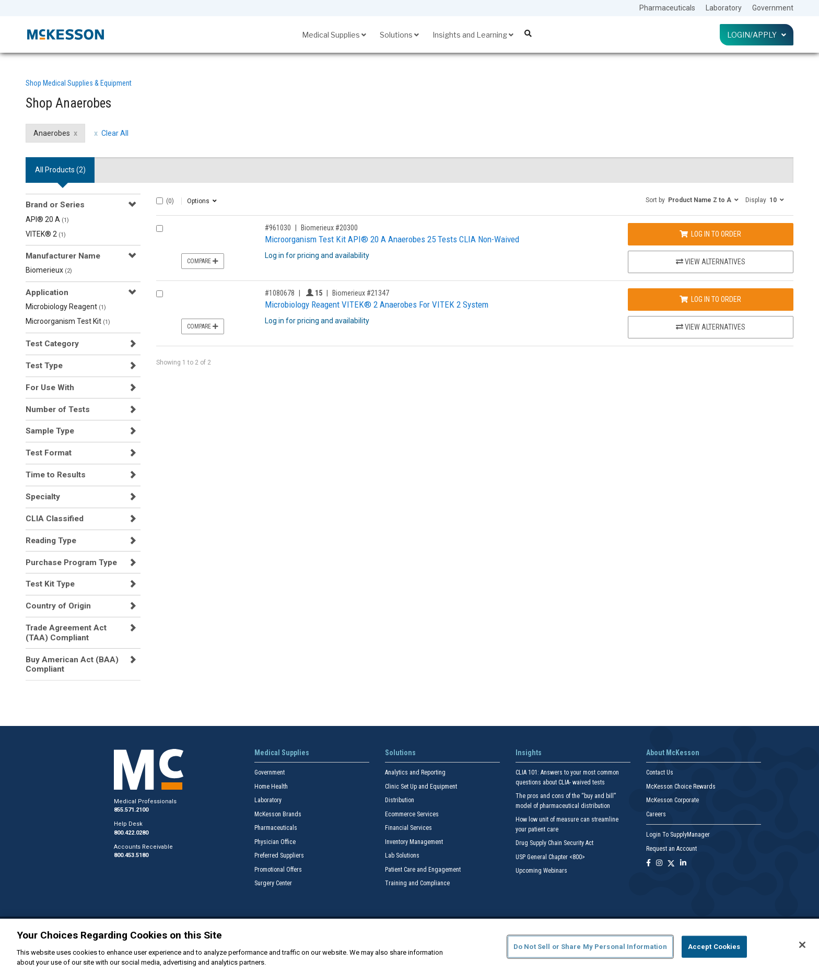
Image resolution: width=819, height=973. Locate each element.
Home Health (271, 786)
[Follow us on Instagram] (659, 864)
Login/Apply (756, 34)
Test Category (52, 343)
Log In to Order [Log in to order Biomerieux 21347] (710, 299)
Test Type (44, 365)
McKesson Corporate (672, 800)
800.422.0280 (131, 832)
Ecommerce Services (412, 814)
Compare (202, 261)
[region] (409, 946)
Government (772, 8)
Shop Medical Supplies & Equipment (79, 83)
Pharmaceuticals (667, 8)
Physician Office (275, 842)
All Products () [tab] (60, 170)
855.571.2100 (131, 809)
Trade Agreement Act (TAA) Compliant (66, 632)
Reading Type (51, 540)
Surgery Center (273, 883)
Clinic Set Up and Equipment (421, 786)
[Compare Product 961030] (159, 228)
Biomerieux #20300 (329, 228)
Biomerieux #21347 (360, 293)
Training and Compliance (417, 883)
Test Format (49, 453)
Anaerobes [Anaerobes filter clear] (51, 133)
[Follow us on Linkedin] (683, 864)
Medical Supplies (334, 34)
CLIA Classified (55, 518)
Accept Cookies (714, 947)
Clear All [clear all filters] (114, 133)
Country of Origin (58, 606)
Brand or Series (55, 204)
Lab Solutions (402, 855)
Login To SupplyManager (678, 834)
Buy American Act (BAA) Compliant (72, 664)
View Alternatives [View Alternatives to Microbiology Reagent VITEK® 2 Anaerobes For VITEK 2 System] (710, 327)
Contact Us (659, 772)
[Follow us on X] (671, 864)
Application (47, 292)
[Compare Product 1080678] (159, 293)
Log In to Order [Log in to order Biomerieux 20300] (710, 234)
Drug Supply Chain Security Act (554, 843)
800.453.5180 (131, 855)
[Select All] (159, 200)
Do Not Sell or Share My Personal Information (590, 947)
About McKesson (672, 752)
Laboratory (724, 8)
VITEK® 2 (46, 234)
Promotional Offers (278, 869)
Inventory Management (414, 842)
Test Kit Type (50, 584)
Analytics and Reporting (415, 772)
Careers (656, 814)
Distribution (399, 800)
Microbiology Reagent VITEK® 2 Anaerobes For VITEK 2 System (376, 304)
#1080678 (280, 293)
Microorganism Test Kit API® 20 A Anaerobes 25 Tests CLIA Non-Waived (392, 239)
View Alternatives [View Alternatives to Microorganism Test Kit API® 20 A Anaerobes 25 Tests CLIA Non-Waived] (710, 261)
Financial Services (408, 827)
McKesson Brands (277, 814)
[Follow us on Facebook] (648, 864)
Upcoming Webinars (541, 870)
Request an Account (671, 848)
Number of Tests (58, 409)
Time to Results (56, 474)
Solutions (399, 34)
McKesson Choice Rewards (681, 786)
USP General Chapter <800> (550, 857)
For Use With (50, 387)
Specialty (43, 496)
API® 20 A (47, 219)
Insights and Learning (472, 34)
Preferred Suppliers (279, 855)
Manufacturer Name (63, 256)
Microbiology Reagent (66, 306)
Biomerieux (49, 270)
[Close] (802, 944)
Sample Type (50, 431)
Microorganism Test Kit (68, 321)
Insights (529, 752)
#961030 (278, 228)
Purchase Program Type (71, 562)
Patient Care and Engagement (423, 869)
